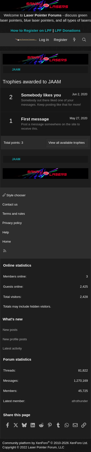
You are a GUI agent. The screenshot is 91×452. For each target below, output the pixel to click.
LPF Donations (67, 30)
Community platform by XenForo (45, 443)
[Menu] (8, 39)
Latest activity (12, 348)
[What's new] (74, 40)
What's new (13, 319)
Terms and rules (13, 213)
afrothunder (80, 401)
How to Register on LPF (31, 30)
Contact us (9, 204)
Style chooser (13, 195)
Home (6, 241)
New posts (10, 330)
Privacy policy (12, 223)
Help (5, 232)
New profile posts (15, 339)
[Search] (84, 40)
